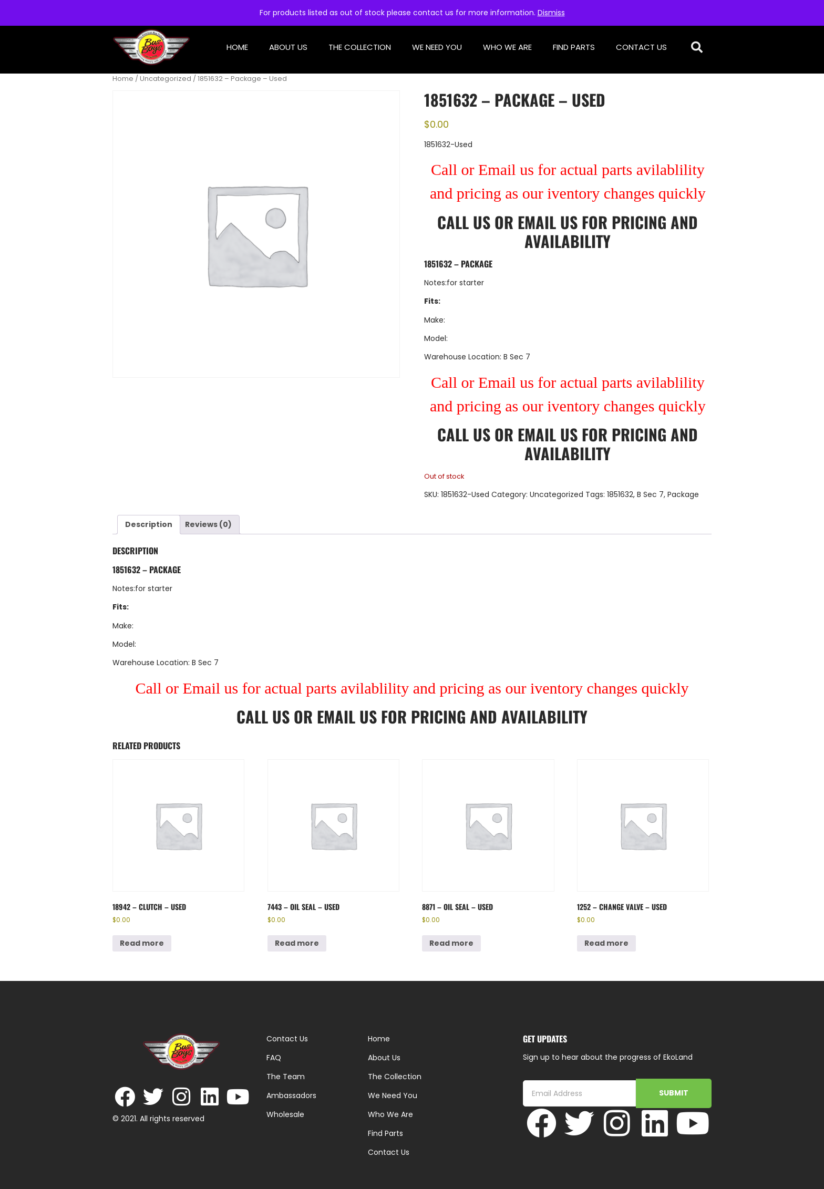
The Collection (359, 47)
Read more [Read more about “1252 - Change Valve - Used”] (606, 943)
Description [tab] (148, 524)
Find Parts (574, 47)
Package (683, 494)
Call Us (463, 222)
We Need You (437, 47)
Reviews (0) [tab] (208, 524)
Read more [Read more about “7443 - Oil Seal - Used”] (297, 943)
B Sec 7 (650, 494)
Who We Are (507, 47)
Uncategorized (165, 79)
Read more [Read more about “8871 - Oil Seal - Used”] (451, 943)
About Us (288, 47)
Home (237, 47)
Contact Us (641, 47)
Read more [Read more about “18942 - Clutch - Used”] (142, 943)
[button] (697, 47)
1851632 (620, 494)
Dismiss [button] (551, 12)
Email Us (550, 222)
